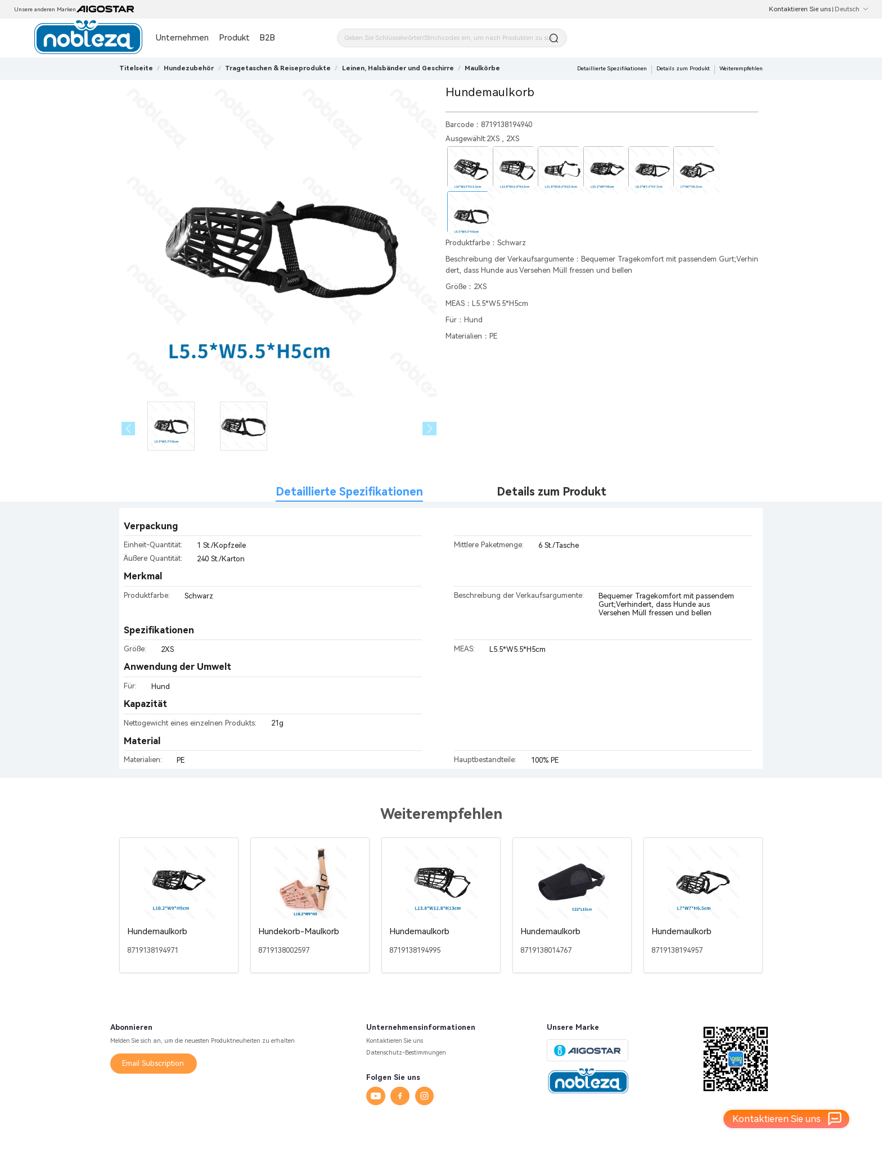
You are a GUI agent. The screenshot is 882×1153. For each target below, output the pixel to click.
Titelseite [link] (136, 68)
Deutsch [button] (851, 9)
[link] (189, 68)
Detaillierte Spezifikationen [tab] (349, 491)
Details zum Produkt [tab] (551, 491)
